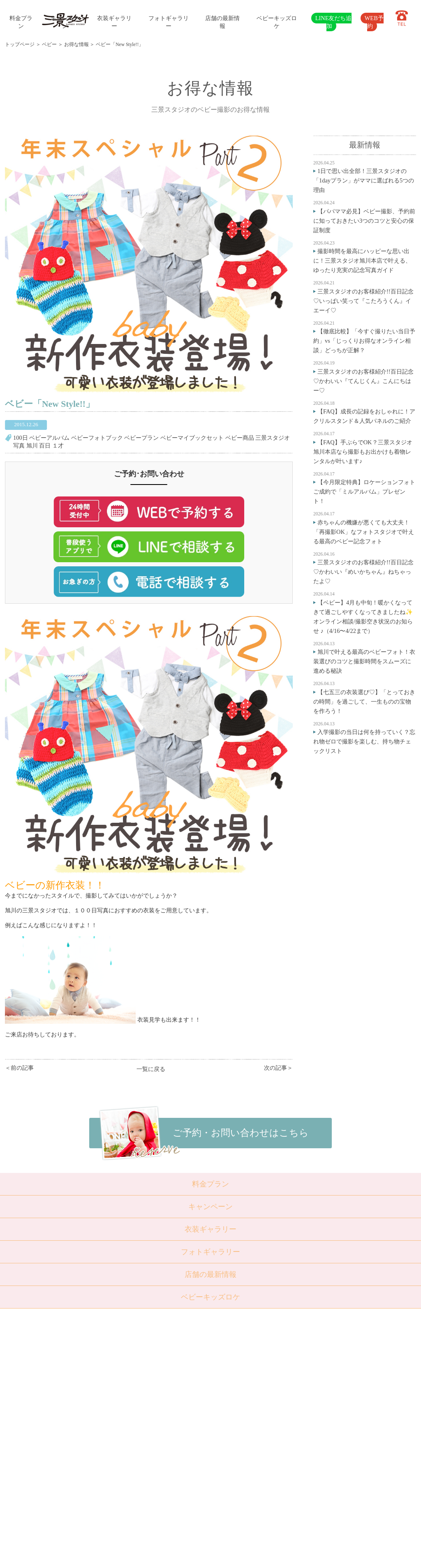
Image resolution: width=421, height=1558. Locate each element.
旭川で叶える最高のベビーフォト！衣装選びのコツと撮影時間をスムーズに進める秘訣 (364, 661)
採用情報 (152, 1467)
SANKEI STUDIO (203, 1545)
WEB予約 (374, 22)
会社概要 (152, 1457)
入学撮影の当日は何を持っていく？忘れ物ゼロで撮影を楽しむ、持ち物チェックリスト (364, 741)
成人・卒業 (112, 1407)
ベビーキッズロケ (210, 1297)
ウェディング (115, 1417)
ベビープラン (141, 437)
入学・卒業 (112, 1397)
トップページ (20, 44)
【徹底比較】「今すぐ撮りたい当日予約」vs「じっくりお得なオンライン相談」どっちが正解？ (364, 340)
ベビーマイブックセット (192, 437)
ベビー (49, 44)
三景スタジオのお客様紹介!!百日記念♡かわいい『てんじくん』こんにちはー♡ (363, 381)
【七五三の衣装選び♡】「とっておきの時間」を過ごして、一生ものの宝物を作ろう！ (364, 701)
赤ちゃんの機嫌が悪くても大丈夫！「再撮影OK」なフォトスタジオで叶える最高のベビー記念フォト (363, 532)
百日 (45, 445)
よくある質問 (157, 1447)
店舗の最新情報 (210, 1274)
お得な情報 (76, 44)
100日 (20, 437)
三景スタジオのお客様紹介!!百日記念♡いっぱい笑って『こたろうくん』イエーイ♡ (363, 301)
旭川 (32, 445)
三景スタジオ (272, 437)
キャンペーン (210, 1207)
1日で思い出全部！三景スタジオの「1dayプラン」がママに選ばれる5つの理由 (363, 180)
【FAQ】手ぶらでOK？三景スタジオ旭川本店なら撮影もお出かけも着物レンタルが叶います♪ (362, 451)
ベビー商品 (239, 437)
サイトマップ (157, 1477)
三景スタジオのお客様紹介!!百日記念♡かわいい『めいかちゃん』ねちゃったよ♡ (363, 571)
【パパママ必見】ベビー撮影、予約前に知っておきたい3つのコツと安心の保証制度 (364, 220)
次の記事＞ (278, 1067)
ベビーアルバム (49, 437)
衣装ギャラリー (210, 1229)
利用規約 (152, 1487)
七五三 (107, 1387)
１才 (58, 445)
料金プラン (210, 1184)
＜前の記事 (19, 1067)
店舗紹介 (152, 1437)
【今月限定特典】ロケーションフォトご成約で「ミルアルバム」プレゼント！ (364, 491)
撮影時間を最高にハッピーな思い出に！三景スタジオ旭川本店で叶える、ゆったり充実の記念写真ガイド (362, 260)
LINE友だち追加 (333, 22)
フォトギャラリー (210, 1252)
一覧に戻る (150, 1069)
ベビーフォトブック (97, 437)
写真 (19, 445)
